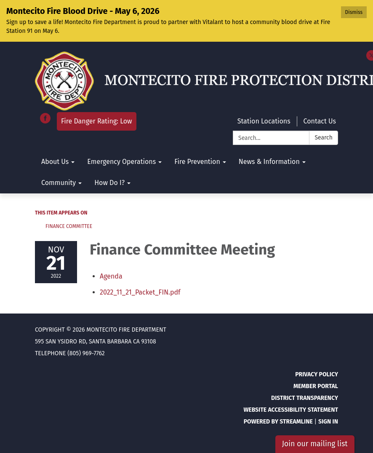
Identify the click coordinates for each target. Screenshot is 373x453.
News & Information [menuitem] (269, 162)
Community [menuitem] (58, 183)
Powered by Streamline (278, 421)
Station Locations (263, 121)
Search (323, 137)
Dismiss (353, 12)
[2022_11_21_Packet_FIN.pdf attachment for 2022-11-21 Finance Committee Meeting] (140, 292)
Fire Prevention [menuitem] (197, 162)
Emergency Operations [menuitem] (121, 162)
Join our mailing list (315, 444)
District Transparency (304, 398)
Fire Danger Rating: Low (96, 121)
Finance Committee (68, 226)
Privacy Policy (316, 374)
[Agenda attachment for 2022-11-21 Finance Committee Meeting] (111, 276)
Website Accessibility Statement (290, 409)
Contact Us (320, 121)
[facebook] (45, 121)
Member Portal (315, 386)
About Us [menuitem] (55, 162)
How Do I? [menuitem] (109, 183)
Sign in (328, 421)
